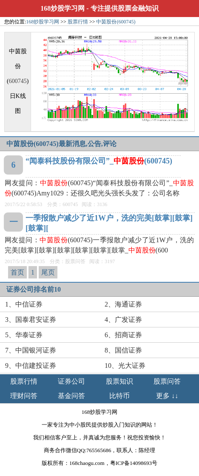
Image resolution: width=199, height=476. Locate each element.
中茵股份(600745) (115, 22)
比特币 (119, 395)
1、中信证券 (24, 304)
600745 (18, 81)
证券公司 (71, 381)
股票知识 (119, 381)
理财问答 (23, 395)
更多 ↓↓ (167, 395)
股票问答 (167, 381)
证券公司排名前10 (33, 289)
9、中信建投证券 (30, 365)
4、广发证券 (123, 319)
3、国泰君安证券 (30, 319)
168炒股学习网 (62, 8)
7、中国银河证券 (30, 350)
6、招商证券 (123, 334)
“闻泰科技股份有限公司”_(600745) (99, 161)
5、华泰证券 (24, 334)
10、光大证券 (125, 365)
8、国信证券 (123, 350)
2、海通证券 (123, 304)
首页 (17, 272)
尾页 (48, 272)
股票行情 (78, 22)
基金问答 (71, 395)
